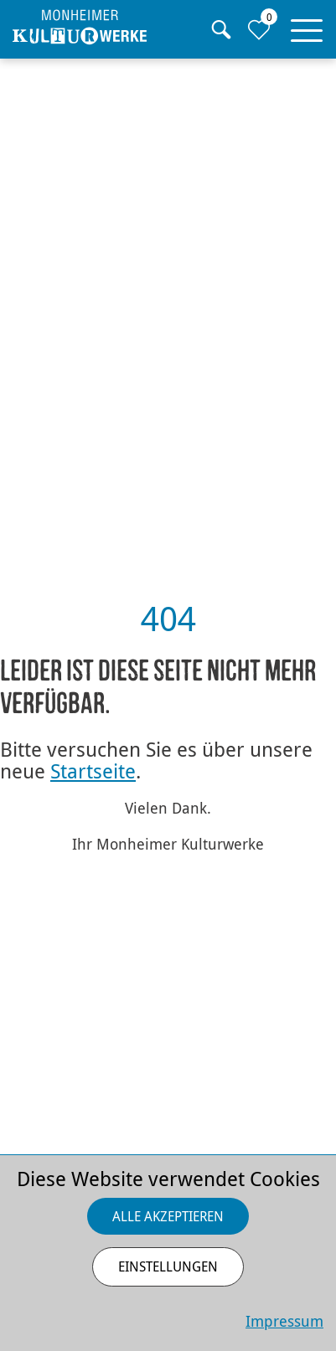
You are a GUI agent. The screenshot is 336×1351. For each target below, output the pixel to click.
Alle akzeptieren (168, 1216)
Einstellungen (168, 1266)
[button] (306, 26)
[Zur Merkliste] (258, 29)
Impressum (284, 1321)
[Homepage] (80, 27)
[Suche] (221, 29)
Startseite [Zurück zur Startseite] (93, 771)
